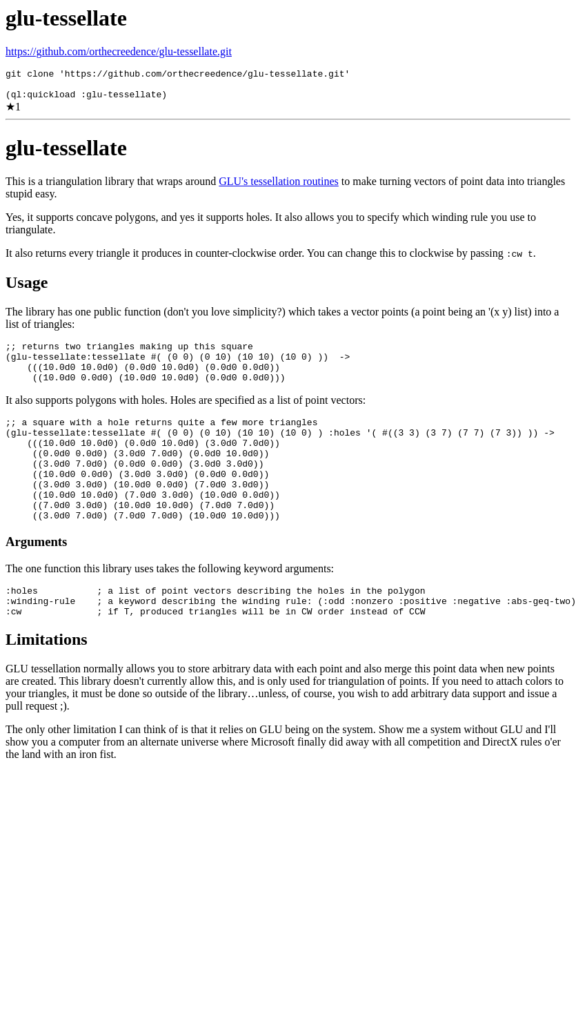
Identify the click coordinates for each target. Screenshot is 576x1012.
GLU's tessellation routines (279, 187)
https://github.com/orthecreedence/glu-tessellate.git (119, 51)
